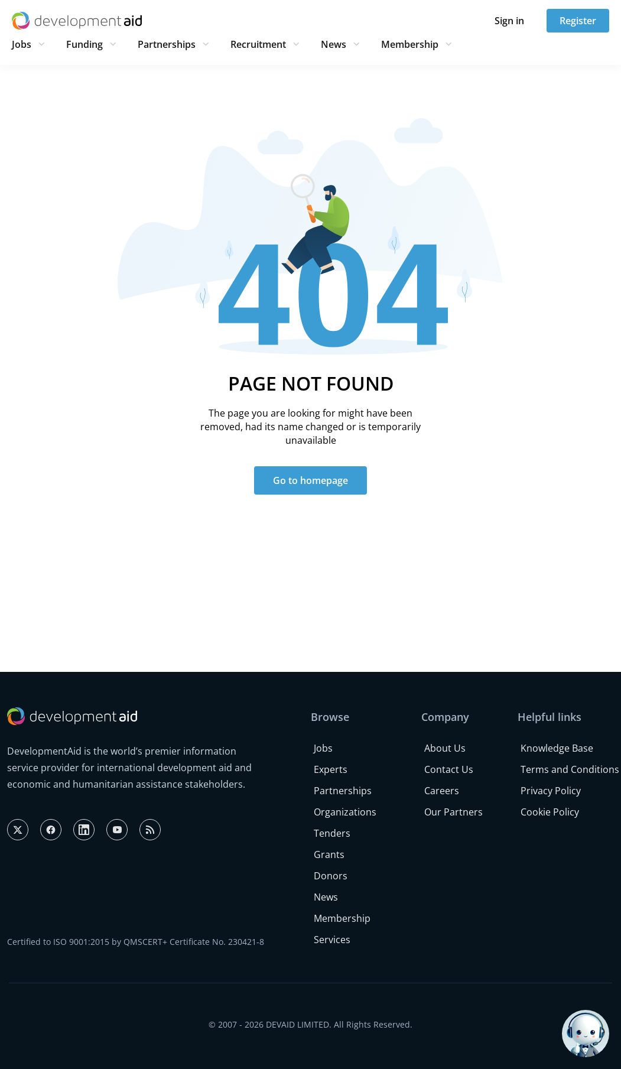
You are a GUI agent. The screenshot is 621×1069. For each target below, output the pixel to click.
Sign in (509, 20)
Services (332, 939)
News (333, 44)
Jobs (21, 44)
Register (578, 20)
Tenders (332, 833)
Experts (330, 769)
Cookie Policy (550, 811)
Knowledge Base (557, 748)
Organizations (345, 811)
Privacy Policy (551, 790)
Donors (330, 875)
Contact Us (448, 769)
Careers (441, 790)
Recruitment (258, 44)
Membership (409, 44)
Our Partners (453, 811)
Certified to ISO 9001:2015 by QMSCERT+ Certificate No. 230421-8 (135, 941)
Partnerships (167, 44)
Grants (329, 854)
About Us (445, 748)
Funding (84, 44)
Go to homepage (310, 480)
